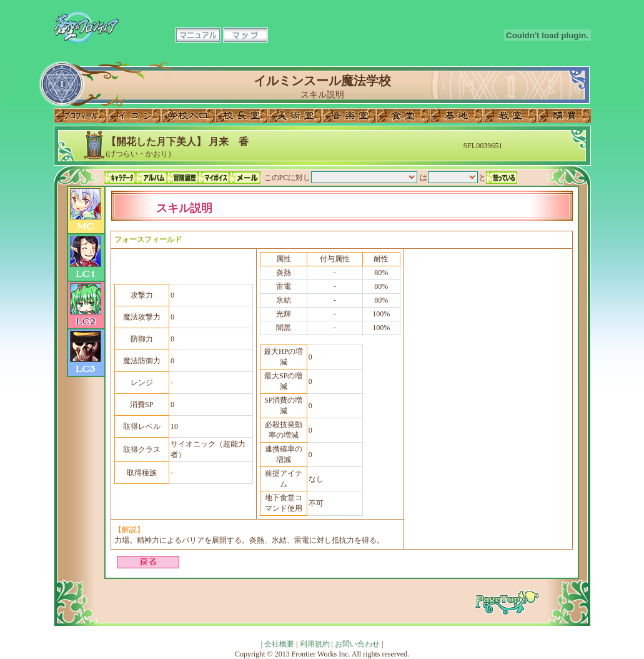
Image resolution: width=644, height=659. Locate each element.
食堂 (403, 115)
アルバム (151, 177)
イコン (134, 115)
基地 (456, 115)
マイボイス (213, 177)
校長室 (242, 115)
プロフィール (80, 115)
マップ (245, 35)
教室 (510, 115)
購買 (564, 115)
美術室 (295, 115)
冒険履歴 (182, 177)
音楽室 (349, 115)
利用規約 (315, 644)
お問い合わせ (357, 644)
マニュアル (198, 35)
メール (244, 177)
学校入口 (188, 115)
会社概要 (279, 644)
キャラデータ (120, 177)
